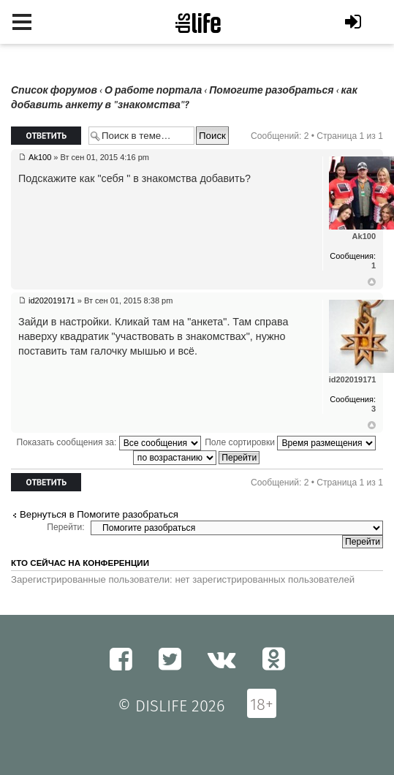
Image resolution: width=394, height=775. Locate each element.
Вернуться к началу (372, 282)
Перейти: (65, 527)
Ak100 (40, 157)
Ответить (46, 135)
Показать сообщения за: (109, 442)
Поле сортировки (290, 442)
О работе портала (153, 90)
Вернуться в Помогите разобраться (99, 514)
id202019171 (52, 300)
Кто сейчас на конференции (80, 563)
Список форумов (54, 90)
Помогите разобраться (271, 90)
